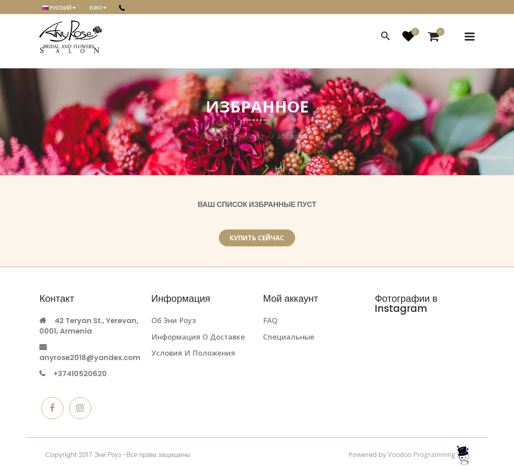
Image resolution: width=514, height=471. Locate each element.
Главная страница (231, 136)
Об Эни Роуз (173, 320)
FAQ (270, 320)
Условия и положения (193, 353)
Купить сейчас (257, 237)
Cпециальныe (288, 337)
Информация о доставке (198, 337)
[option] (257, 121)
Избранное (296, 136)
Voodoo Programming (428, 454)
